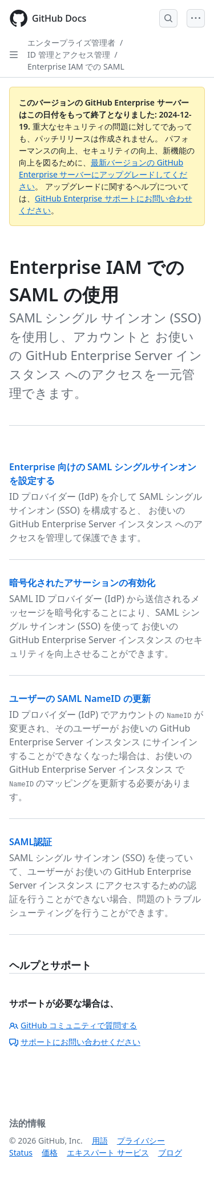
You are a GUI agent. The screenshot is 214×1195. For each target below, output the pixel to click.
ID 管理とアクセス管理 (68, 54)
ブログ (170, 1152)
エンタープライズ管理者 (71, 42)
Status (21, 1152)
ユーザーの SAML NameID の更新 (80, 698)
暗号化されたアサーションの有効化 (82, 582)
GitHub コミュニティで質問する (73, 1025)
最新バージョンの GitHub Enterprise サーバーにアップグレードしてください (103, 174)
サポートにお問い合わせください (74, 1041)
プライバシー (141, 1140)
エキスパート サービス (108, 1152)
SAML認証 (30, 841)
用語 (100, 1140)
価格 (50, 1152)
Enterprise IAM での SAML (75, 66)
